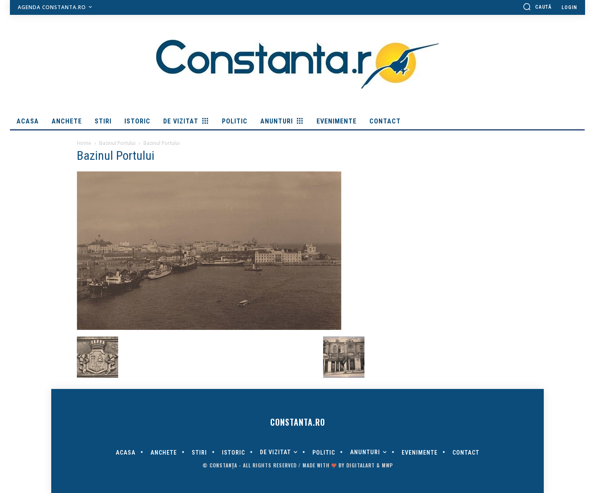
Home (84, 143)
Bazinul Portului (117, 143)
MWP (387, 465)
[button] (537, 6)
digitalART (360, 465)
